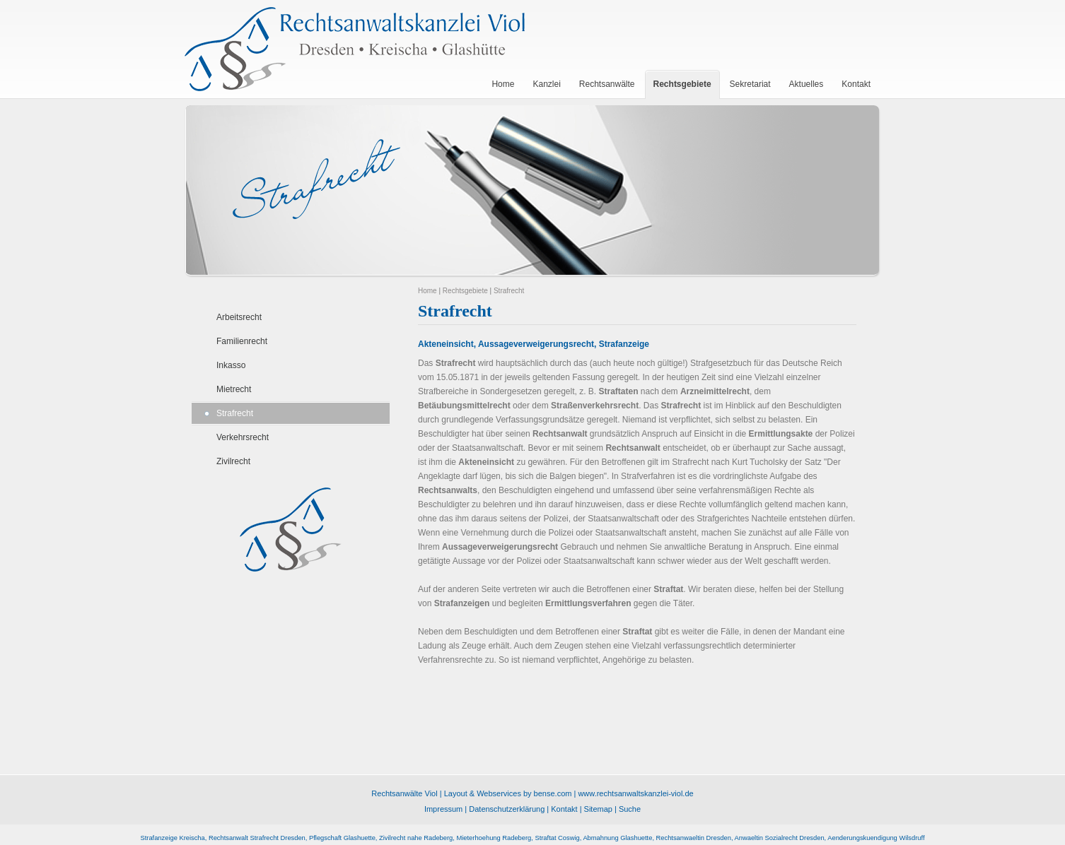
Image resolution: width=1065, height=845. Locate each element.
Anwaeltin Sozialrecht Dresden (780, 837)
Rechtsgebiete (465, 291)
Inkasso (230, 365)
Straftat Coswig (557, 837)
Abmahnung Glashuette (617, 837)
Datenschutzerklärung (507, 809)
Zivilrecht (233, 461)
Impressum (443, 809)
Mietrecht (233, 389)
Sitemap (598, 809)
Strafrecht (234, 413)
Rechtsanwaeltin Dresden (693, 837)
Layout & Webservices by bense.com (508, 793)
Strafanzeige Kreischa (172, 837)
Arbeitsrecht (239, 317)
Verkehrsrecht (242, 437)
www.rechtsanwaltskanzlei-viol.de (635, 793)
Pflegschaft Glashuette (342, 837)
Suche (630, 809)
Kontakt (564, 809)
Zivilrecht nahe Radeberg (416, 837)
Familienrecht (241, 341)
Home (427, 291)
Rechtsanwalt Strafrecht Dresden (257, 837)
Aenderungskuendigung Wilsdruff (875, 837)
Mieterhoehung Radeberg (493, 837)
